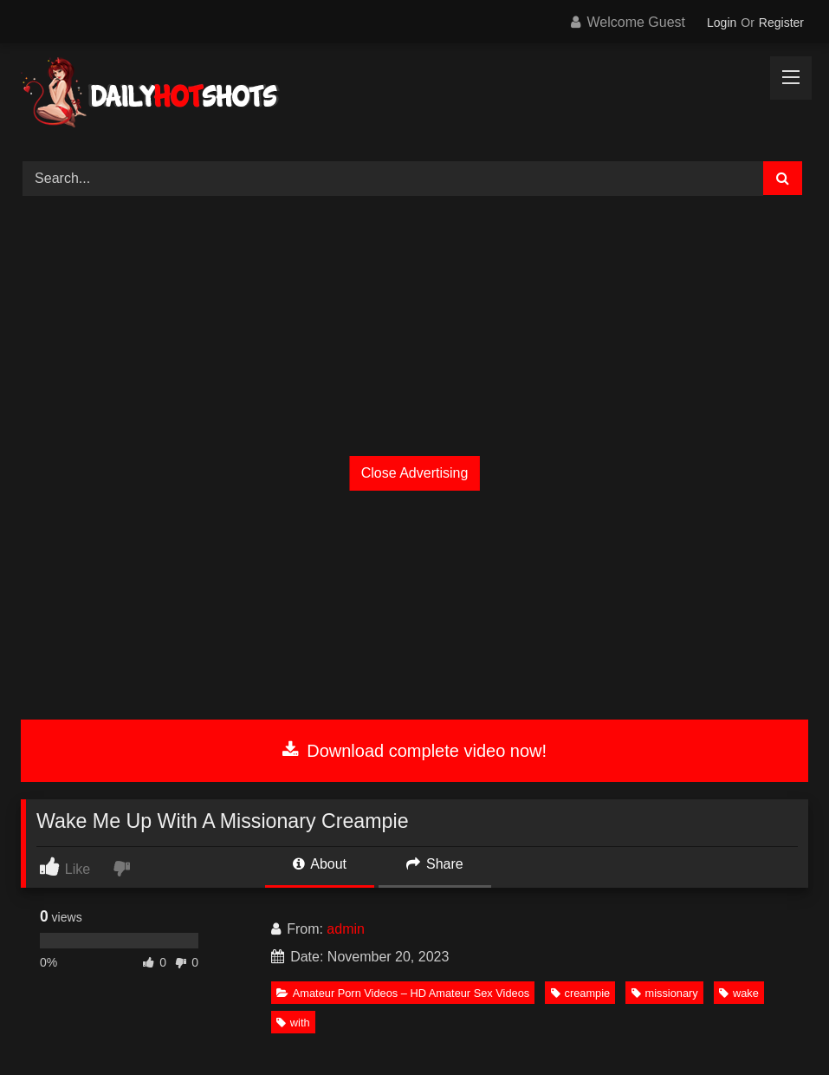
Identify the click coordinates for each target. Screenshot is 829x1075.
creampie (581, 993)
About (319, 864)
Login (721, 22)
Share (434, 864)
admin (346, 929)
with (293, 1022)
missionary (664, 993)
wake (739, 993)
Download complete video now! (414, 750)
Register (781, 22)
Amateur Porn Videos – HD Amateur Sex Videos (402, 993)
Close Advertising (415, 473)
